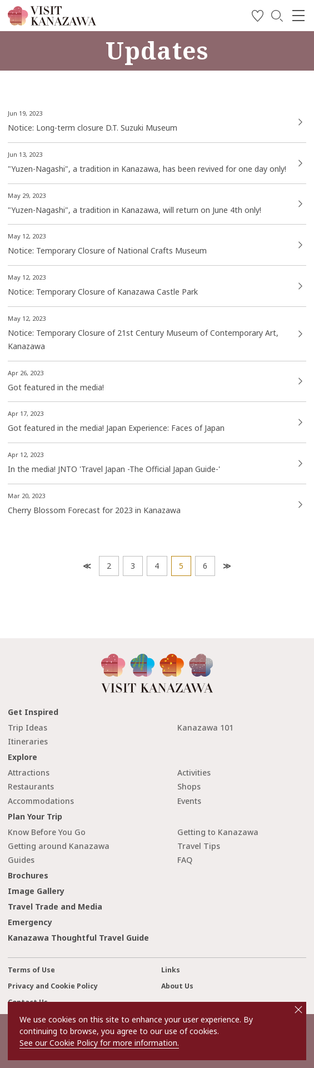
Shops (189, 786)
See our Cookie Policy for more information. (99, 1042)
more (157, 115)
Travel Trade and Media (55, 906)
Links (170, 970)
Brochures (28, 875)
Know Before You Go (47, 832)
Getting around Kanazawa (58, 846)
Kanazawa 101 (205, 727)
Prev (85, 566)
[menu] (298, 15)
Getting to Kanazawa (217, 832)
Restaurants (31, 786)
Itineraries (28, 741)
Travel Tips (198, 846)
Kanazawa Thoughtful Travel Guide (78, 937)
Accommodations (41, 801)
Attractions (28, 772)
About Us (177, 986)
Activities (194, 772)
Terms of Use (31, 970)
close (298, 1010)
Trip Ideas (27, 727)
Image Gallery (36, 891)
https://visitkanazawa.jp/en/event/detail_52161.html (157, 197)
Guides (21, 860)
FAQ (184, 860)
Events (189, 801)
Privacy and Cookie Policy (53, 986)
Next (226, 566)
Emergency (30, 922)
